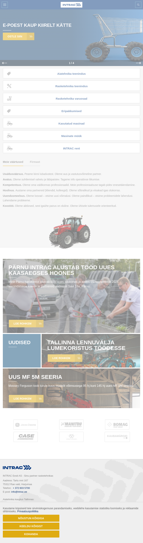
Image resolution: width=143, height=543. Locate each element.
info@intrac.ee (19, 491)
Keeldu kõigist (31, 526)
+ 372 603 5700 (21, 488)
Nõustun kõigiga (31, 518)
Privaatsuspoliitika (27, 511)
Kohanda (31, 534)
